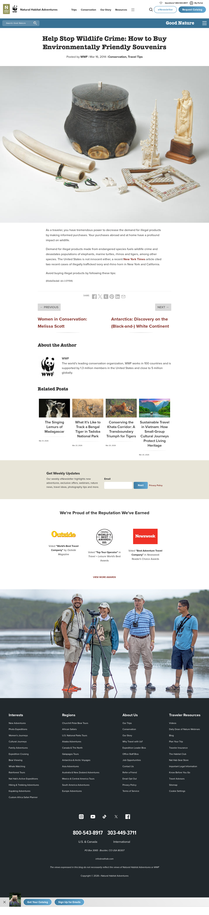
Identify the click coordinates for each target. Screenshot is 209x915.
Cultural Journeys (18, 740)
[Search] (35, 22)
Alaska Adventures (71, 740)
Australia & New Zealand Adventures (80, 771)
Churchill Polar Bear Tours (75, 721)
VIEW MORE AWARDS (104, 576)
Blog (171, 734)
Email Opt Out (129, 777)
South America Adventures (75, 783)
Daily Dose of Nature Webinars (184, 728)
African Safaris (69, 728)
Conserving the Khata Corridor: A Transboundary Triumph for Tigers (121, 427)
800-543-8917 (176, 3)
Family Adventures (18, 746)
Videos (172, 721)
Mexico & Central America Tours (78, 777)
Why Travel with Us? (132, 740)
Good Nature (180, 22)
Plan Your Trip (176, 740)
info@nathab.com (104, 857)
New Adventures (17, 721)
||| (133, 10)
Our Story (127, 734)
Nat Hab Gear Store (179, 759)
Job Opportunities (131, 759)
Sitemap (173, 783)
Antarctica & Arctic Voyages (76, 759)
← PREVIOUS (49, 306)
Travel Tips (135, 55)
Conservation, (118, 55)
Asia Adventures (70, 765)
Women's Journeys (18, 734)
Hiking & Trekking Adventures (24, 783)
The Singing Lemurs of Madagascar (54, 425)
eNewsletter (165, 9)
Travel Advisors (176, 777)
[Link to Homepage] (30, 9)
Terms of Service (130, 790)
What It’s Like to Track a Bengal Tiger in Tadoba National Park (88, 427)
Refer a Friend (129, 771)
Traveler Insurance (178, 746)
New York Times (134, 258)
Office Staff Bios (130, 752)
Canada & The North (72, 746)
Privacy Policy (156, 484)
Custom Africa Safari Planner (23, 796)
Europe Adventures (72, 790)
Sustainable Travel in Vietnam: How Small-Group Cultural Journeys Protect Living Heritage (154, 432)
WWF (84, 55)
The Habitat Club (177, 752)
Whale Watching (17, 765)
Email (107, 478)
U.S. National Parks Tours (74, 734)
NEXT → (163, 306)
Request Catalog (192, 9)
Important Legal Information (183, 765)
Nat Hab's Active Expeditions (23, 777)
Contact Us (128, 765)
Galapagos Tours (70, 752)
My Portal (196, 3)
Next (141, 484)
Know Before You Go (179, 771)
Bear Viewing (15, 759)
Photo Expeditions (18, 728)
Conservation (129, 728)
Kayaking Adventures (19, 790)
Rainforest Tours (17, 771)
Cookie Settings (177, 790)
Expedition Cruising (19, 752)
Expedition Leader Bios (134, 746)
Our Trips (127, 721)
